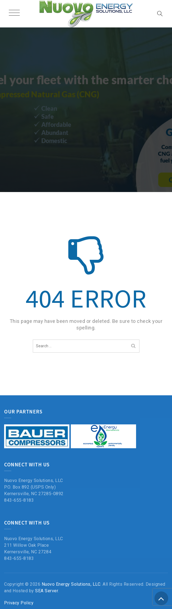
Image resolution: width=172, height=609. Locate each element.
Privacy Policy (18, 602)
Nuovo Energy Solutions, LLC (71, 584)
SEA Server (46, 590)
